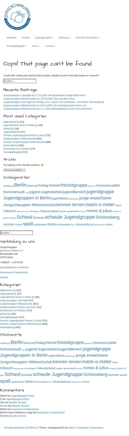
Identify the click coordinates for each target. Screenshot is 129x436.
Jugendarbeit (10, 132)
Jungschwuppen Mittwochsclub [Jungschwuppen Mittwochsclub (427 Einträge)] (29, 205)
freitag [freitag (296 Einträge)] (43, 185)
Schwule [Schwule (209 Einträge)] (38, 217)
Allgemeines (9, 121)
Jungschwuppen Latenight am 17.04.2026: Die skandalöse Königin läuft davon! (44, 95)
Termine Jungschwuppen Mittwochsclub (24, 142)
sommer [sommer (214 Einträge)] (8, 224)
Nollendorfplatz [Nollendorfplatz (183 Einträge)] (49, 211)
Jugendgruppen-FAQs (22, 395)
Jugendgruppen (44, 37)
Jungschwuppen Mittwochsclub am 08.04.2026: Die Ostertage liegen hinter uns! (45, 105)
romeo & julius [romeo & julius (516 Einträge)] (99, 210)
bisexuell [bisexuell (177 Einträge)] (32, 185)
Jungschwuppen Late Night (14, 300)
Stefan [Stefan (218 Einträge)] (52, 224)
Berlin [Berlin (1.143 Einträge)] (20, 185)
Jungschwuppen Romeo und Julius (18, 307)
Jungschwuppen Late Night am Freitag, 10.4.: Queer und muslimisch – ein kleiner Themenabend (53, 102)
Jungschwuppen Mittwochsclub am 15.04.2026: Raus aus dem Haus (39, 98)
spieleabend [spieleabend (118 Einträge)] (40, 224)
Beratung (65, 37)
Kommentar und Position (16, 148)
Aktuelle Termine (17, 402)
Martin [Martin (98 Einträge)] (119, 205)
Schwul (7, 128)
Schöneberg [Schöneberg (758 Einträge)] (107, 217)
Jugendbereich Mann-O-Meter (19, 125)
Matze (72, 427)
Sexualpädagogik (17, 46)
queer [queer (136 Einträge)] (63, 211)
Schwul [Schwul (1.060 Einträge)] (24, 217)
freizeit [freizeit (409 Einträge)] (54, 185)
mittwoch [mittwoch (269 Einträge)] (9, 211)
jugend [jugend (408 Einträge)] (35, 192)
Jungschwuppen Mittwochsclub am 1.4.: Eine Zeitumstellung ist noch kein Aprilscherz (47, 108)
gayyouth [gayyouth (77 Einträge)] (92, 186)
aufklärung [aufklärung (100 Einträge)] (8, 186)
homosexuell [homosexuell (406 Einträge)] (13, 192)
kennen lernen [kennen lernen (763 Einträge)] (70, 204)
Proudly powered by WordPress (21, 427)
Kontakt (50, 46)
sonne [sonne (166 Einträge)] (18, 224)
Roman (4, 405)
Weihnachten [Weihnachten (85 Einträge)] (99, 225)
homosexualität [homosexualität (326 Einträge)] (108, 185)
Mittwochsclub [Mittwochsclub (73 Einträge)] (22, 211)
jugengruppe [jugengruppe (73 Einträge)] (74, 199)
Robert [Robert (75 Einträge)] (83, 211)
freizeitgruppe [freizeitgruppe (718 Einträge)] (74, 185)
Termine (26, 37)
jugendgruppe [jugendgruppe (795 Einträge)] (100, 191)
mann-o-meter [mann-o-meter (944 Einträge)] (100, 204)
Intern (36, 46)
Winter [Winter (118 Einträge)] (109, 224)
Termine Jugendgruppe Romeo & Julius (24, 135)
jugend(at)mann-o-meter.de (14, 267)
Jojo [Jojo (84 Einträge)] (27, 192)
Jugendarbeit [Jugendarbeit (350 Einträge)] (51, 192)
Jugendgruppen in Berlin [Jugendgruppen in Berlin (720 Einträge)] (27, 197)
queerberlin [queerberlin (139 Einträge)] (73, 211)
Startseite (11, 37)
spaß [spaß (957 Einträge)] (28, 223)
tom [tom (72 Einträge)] (73, 225)
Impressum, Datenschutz (90, 427)
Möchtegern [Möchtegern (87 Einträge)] (34, 211)
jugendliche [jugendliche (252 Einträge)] (60, 198)
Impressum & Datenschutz (14, 272)
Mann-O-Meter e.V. (14, 250)
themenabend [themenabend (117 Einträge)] (64, 224)
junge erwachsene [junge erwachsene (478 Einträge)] (95, 198)
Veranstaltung (10, 145)
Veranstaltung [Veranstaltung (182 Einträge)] (84, 224)
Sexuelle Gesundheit (88, 37)
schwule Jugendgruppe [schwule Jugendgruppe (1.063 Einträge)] (70, 217)
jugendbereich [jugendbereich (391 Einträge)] (74, 192)
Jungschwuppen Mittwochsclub (19, 138)
